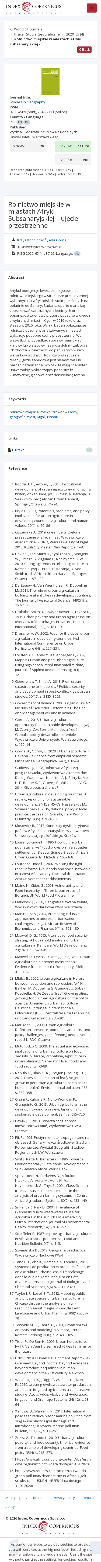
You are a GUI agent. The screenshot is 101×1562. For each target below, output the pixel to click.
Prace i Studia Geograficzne (37, 34)
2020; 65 (75, 34)
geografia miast (22, 416)
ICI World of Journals (25, 29)
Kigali (41, 416)
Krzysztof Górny (30, 240)
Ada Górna (58, 240)
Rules (37, 1497)
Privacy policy (64, 1497)
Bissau (52, 416)
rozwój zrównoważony (58, 412)
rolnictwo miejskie (24, 412)
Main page (14, 1497)
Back (84, 49)
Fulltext (18, 450)
